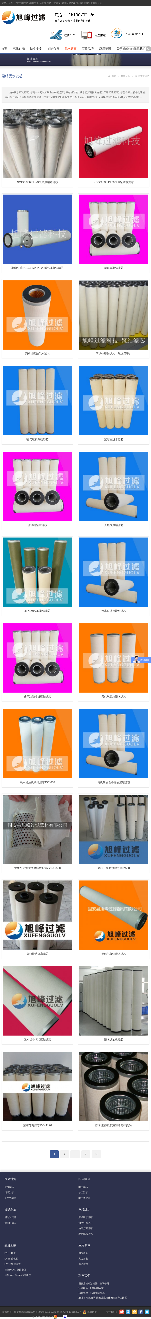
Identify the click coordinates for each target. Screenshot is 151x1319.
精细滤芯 (9, 1192)
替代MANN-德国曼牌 (15, 1269)
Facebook (140, 1312)
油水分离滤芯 (85, 1222)
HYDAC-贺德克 (13, 1264)
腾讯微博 (128, 1312)
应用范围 (105, 48)
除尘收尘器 (84, 1198)
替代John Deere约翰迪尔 (18, 1275)
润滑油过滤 (10, 1217)
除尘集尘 (36, 48)
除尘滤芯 (83, 1187)
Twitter (147, 1312)
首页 (4, 48)
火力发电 (83, 1258)
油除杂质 (53, 48)
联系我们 (140, 48)
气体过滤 (19, 48)
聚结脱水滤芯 (12, 76)
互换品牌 (88, 48)
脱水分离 (70, 48)
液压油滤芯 (10, 1222)
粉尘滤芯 (83, 1192)
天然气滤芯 (10, 1198)
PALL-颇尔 (10, 1253)
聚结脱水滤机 (85, 1233)
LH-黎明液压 (11, 1258)
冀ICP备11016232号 (71, 1312)
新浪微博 (121, 1312)
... (75, 1154)
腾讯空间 (134, 1312)
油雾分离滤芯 (85, 1228)
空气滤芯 (9, 1187)
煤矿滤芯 (83, 1264)
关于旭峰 (122, 48)
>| (96, 1154)
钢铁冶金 (83, 1253)
